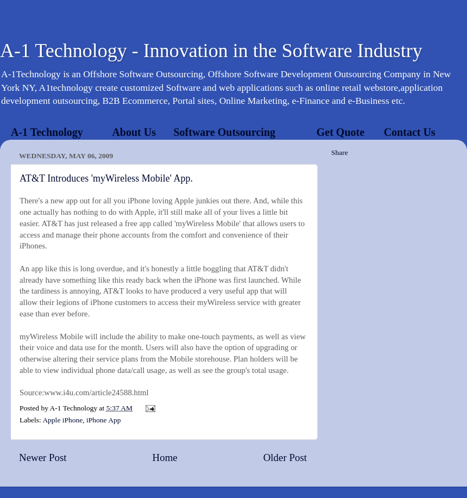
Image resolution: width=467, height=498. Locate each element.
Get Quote (340, 132)
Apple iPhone (62, 420)
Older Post (285, 457)
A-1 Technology (47, 132)
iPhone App (103, 420)
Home (165, 457)
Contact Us (410, 132)
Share (339, 152)
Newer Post (43, 457)
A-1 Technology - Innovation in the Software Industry (211, 50)
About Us (134, 132)
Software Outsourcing (224, 132)
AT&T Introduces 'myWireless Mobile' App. (106, 178)
